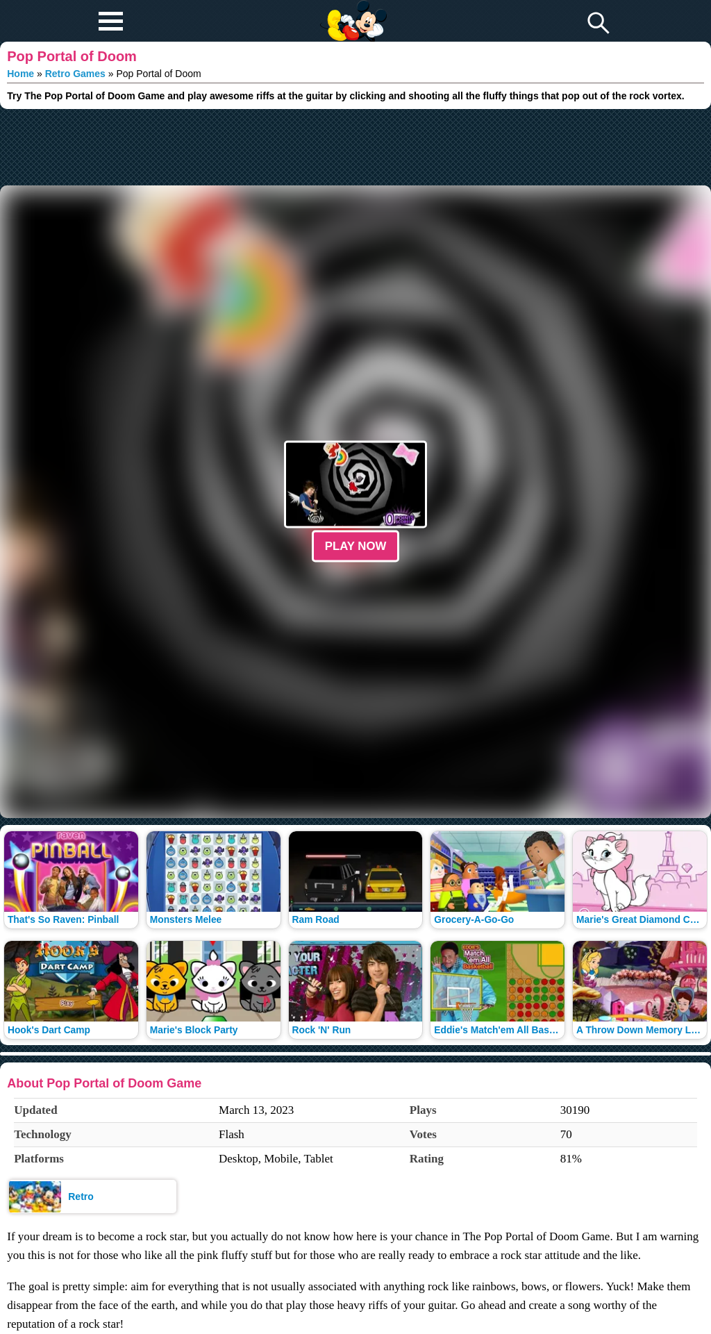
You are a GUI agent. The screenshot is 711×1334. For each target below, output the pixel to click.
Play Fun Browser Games (351, 9)
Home (20, 73)
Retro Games (75, 73)
